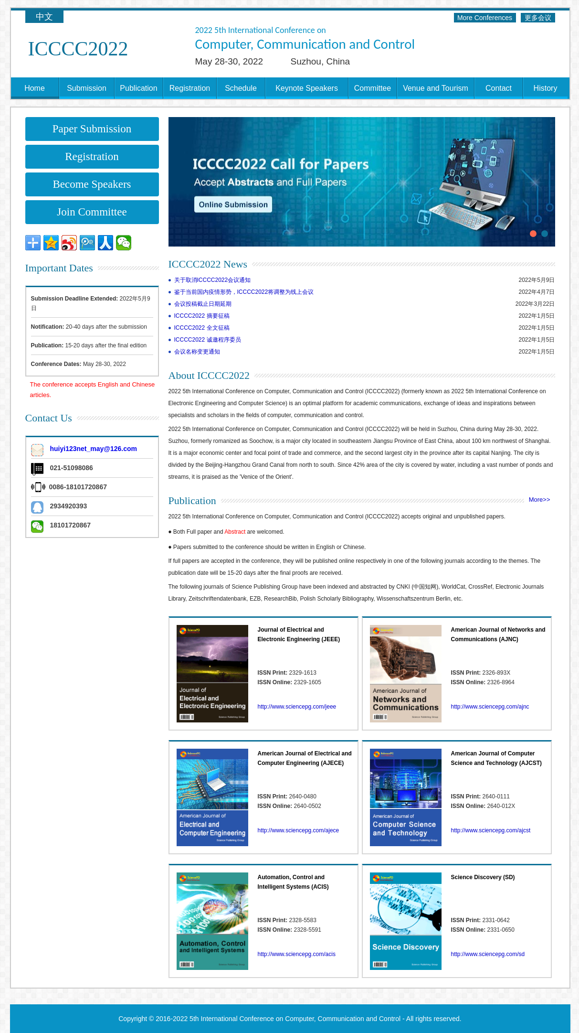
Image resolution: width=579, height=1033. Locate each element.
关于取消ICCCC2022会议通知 (212, 280)
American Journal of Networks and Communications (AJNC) (498, 634)
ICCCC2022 (78, 49)
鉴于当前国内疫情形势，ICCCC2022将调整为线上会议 (244, 292)
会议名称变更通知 (197, 351)
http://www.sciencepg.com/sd (488, 954)
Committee (372, 88)
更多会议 (538, 18)
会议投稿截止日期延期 (203, 304)
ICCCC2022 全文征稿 (202, 327)
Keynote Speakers (306, 88)
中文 (44, 17)
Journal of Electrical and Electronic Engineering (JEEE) (299, 634)
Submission (86, 88)
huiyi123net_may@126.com (93, 448)
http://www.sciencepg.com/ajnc (490, 706)
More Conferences (484, 18)
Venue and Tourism (435, 88)
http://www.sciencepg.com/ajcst (491, 830)
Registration (189, 88)
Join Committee (91, 212)
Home (34, 88)
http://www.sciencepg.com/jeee (297, 706)
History (546, 88)
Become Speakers (92, 184)
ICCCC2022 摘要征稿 (202, 315)
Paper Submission (92, 129)
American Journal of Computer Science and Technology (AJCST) (496, 758)
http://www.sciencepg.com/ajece (298, 830)
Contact (498, 88)
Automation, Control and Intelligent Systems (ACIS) (293, 882)
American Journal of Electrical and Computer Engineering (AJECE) (305, 758)
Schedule (241, 88)
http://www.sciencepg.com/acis (297, 954)
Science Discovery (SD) (483, 877)
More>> (539, 499)
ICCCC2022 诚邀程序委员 (207, 339)
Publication (138, 88)
